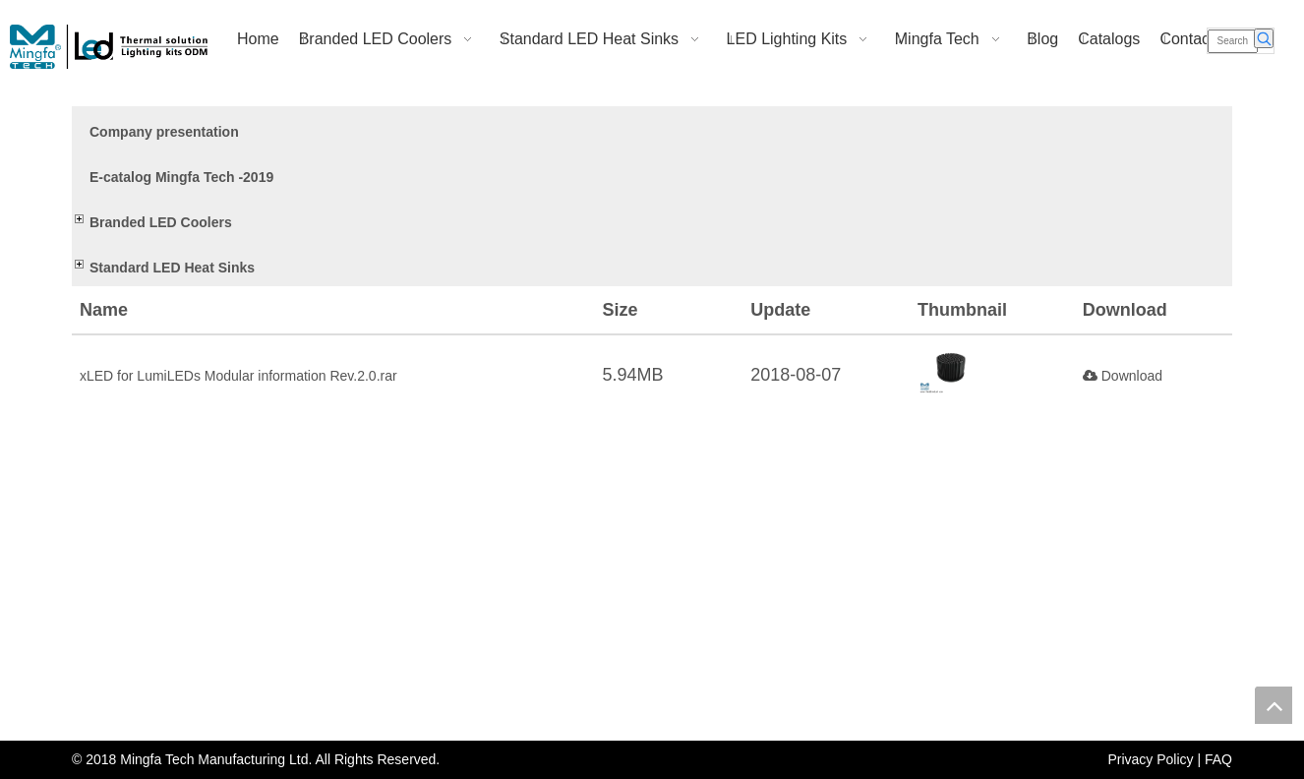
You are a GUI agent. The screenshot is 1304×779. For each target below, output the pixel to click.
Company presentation (164, 132)
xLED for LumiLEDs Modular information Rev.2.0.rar (238, 376)
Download (1122, 376)
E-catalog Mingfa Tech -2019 (181, 177)
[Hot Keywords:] (1264, 38)
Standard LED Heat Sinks (172, 267)
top (1273, 705)
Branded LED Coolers (160, 222)
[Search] (1233, 41)
